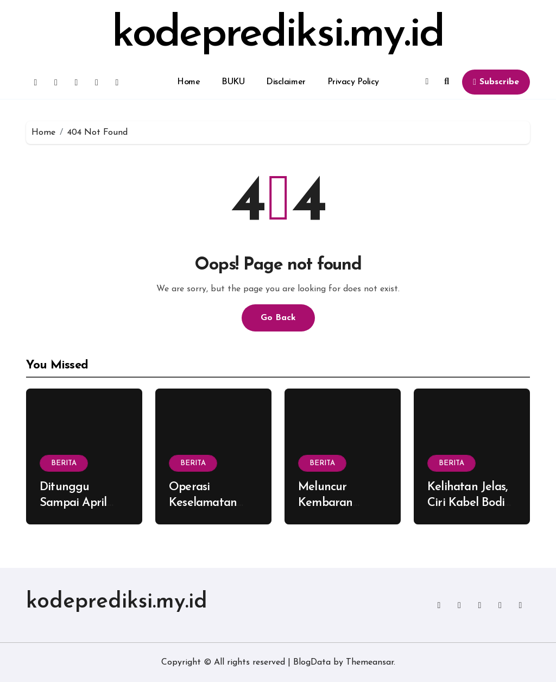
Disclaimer (285, 82)
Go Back (278, 318)
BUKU (233, 82)
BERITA (64, 463)
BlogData (312, 662)
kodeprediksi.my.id (278, 35)
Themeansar (370, 662)
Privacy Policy (353, 82)
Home (188, 82)
